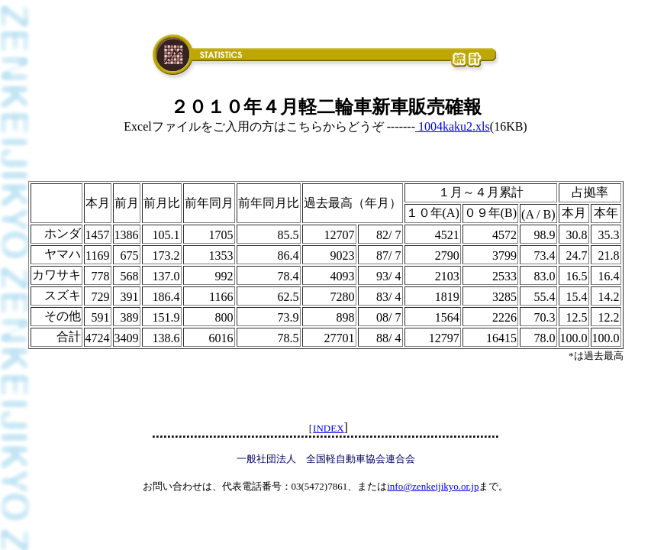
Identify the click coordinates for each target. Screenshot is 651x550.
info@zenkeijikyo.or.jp (433, 486)
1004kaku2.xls (452, 126)
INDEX (328, 428)
